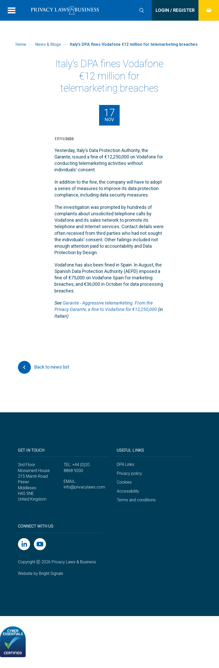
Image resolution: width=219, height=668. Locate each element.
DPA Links (125, 464)
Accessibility (128, 491)
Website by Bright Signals (40, 573)
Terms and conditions (136, 499)
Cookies (124, 482)
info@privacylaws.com (84, 487)
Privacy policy (129, 473)
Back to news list (43, 367)
